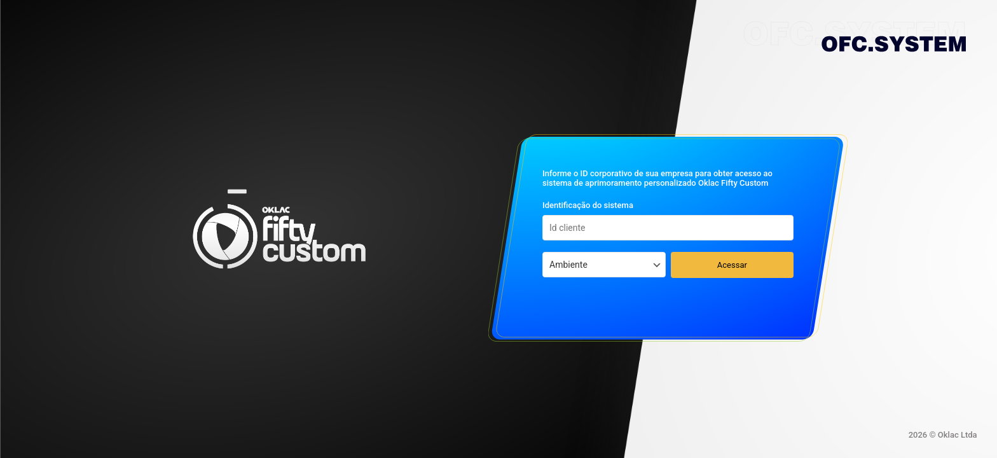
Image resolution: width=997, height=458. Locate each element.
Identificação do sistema (587, 205)
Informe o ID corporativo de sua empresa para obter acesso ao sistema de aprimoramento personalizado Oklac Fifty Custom (657, 178)
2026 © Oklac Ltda (943, 435)
